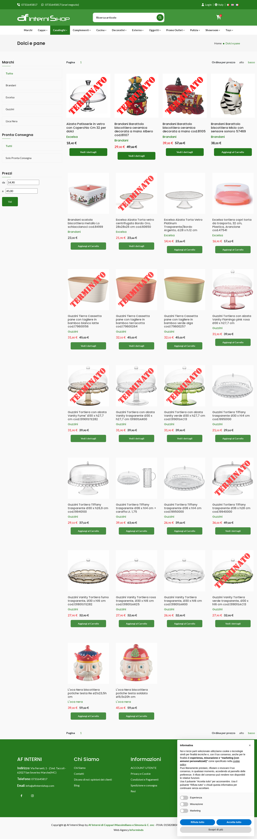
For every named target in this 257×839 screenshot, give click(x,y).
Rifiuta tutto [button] (197, 822)
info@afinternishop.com (40, 787)
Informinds (136, 831)
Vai (10, 201)
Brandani (11, 85)
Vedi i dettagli (88, 152)
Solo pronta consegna (18, 158)
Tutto (9, 73)
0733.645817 (29, 4)
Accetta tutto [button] (234, 822)
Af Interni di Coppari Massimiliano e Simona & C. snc (121, 826)
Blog (77, 786)
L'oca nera (11, 121)
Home (218, 43)
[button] (250, 745)
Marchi (28, 30)
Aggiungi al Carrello (233, 152)
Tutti (9, 145)
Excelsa (10, 97)
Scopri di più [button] (216, 829)
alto (241, 62)
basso (251, 62)
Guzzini (10, 109)
